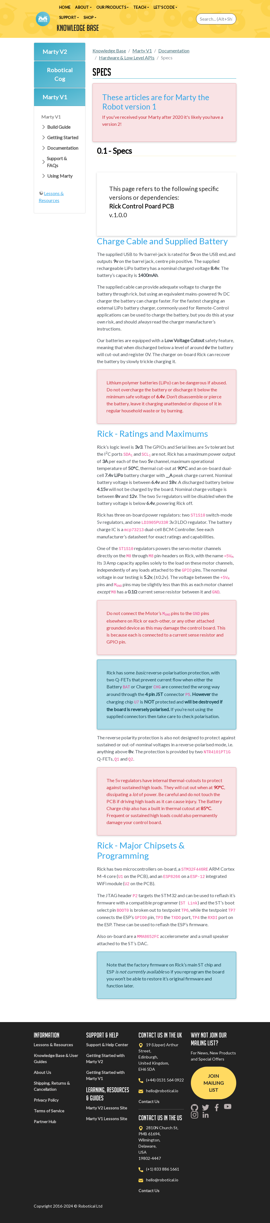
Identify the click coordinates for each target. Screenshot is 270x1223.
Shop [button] (88, 17)
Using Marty (59, 175)
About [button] (82, 7)
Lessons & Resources (53, 1044)
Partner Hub (45, 1121)
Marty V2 (54, 51)
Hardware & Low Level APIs (126, 57)
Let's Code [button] (164, 7)
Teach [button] (139, 7)
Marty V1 (54, 96)
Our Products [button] (111, 7)
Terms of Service (49, 1110)
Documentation (62, 148)
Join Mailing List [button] (213, 1083)
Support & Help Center (107, 1044)
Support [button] (67, 17)
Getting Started (62, 137)
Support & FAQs (57, 161)
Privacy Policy (46, 1099)
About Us (42, 1072)
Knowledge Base (109, 50)
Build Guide (58, 127)
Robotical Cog (60, 74)
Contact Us (148, 1101)
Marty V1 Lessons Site (106, 1118)
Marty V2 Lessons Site (106, 1107)
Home (64, 7)
